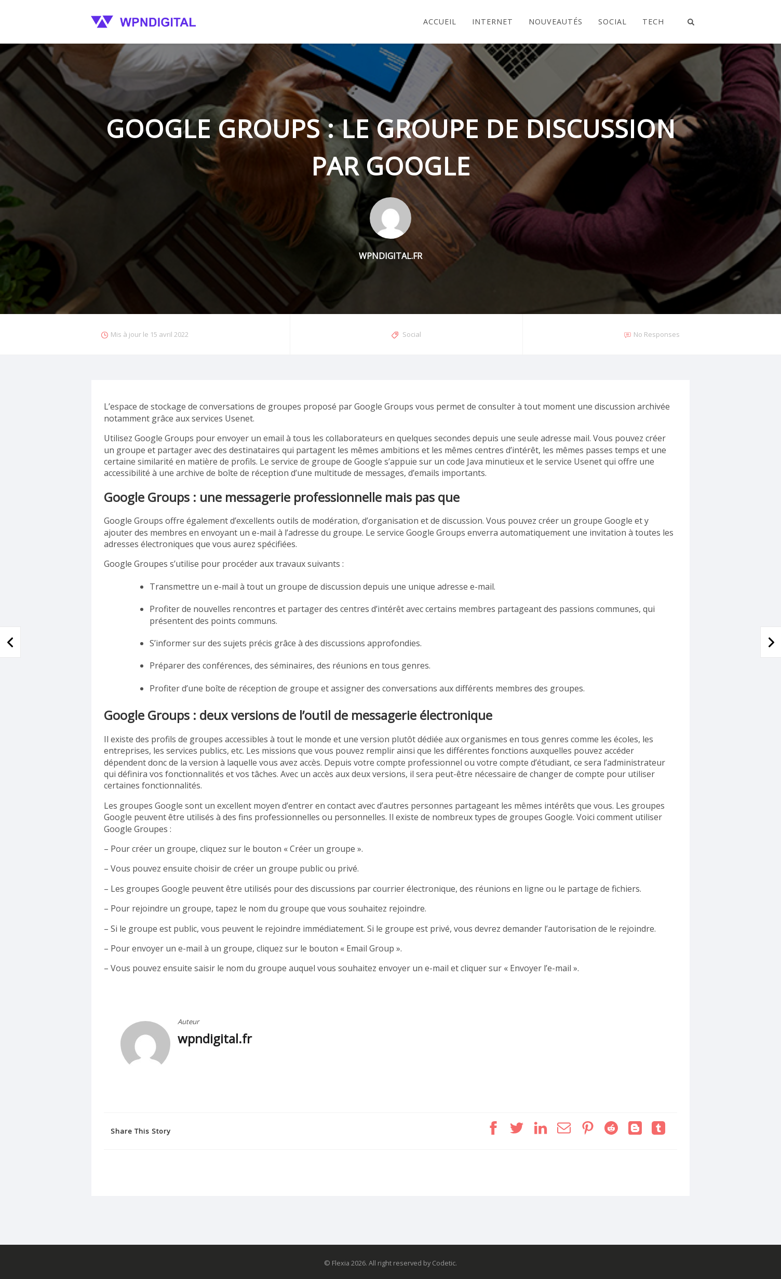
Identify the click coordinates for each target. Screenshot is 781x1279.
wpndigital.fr (215, 1038)
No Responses (657, 334)
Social (612, 21)
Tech (653, 21)
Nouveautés (556, 21)
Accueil (439, 21)
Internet (492, 21)
